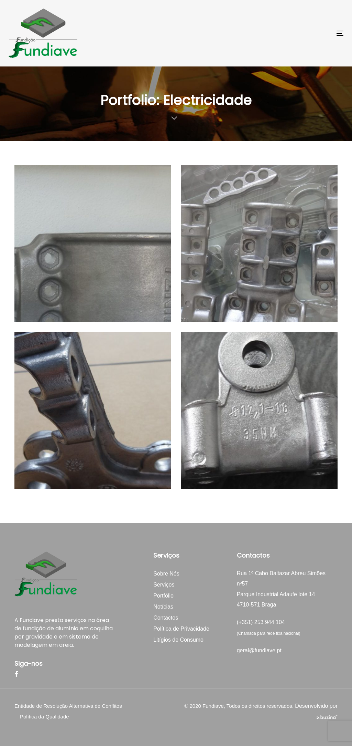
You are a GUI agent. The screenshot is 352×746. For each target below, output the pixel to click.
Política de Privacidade (181, 629)
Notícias (163, 607)
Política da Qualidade (44, 716)
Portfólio (163, 596)
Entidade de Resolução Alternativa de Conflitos (68, 706)
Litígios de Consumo (178, 640)
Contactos (165, 618)
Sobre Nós (166, 574)
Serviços (163, 585)
